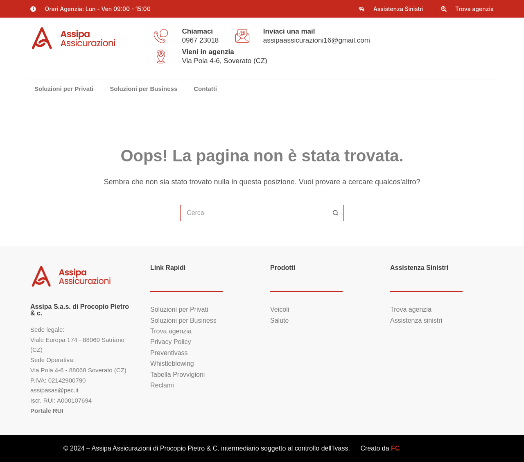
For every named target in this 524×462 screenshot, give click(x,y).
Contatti (205, 88)
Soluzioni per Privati (63, 88)
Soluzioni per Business (143, 88)
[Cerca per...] (254, 213)
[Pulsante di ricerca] (336, 213)
